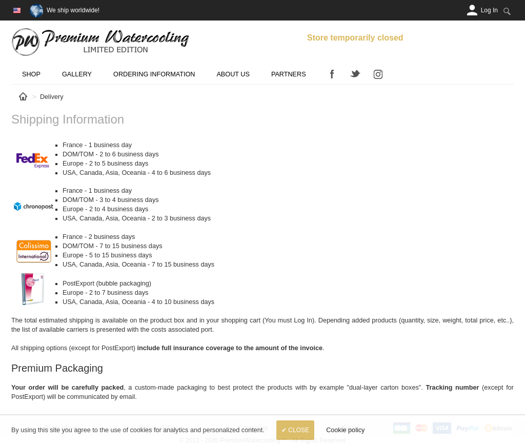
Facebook (332, 74)
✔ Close (295, 430)
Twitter (355, 74)
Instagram (378, 74)
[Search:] (507, 11)
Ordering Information (154, 74)
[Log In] (489, 10)
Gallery (77, 74)
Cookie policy (345, 430)
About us (232, 74)
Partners (288, 74)
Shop (31, 74)
